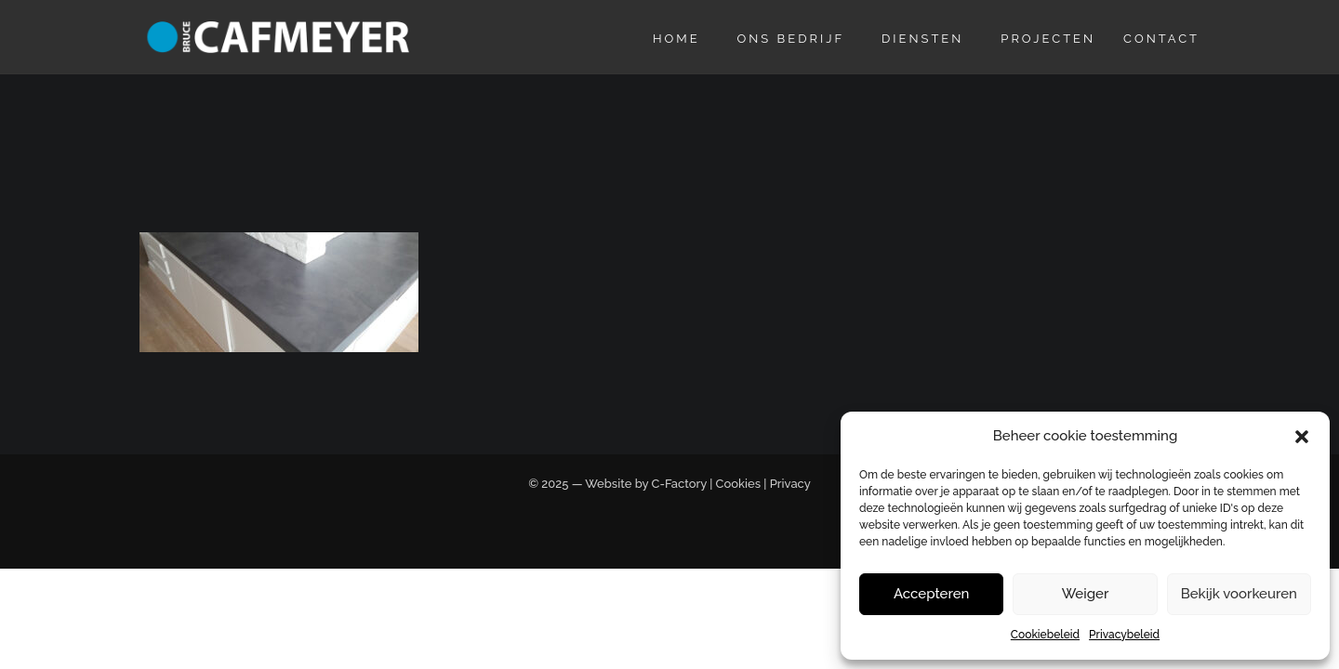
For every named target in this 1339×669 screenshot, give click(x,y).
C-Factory (679, 484)
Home (676, 39)
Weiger (1085, 593)
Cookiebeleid (1045, 634)
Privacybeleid (1124, 634)
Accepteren (932, 593)
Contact (1161, 39)
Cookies (738, 484)
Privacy (790, 484)
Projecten (1048, 39)
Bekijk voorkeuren (1239, 593)
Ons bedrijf (791, 39)
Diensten (922, 39)
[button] (1302, 436)
